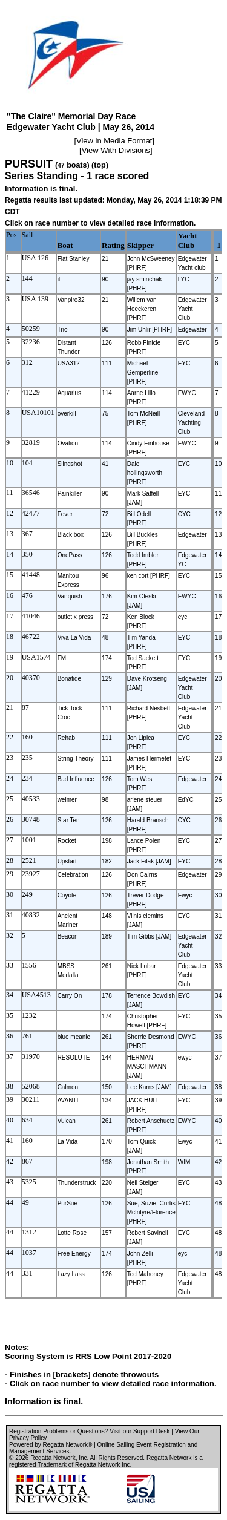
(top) (99, 165)
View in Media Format (114, 140)
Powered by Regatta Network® (50, 1444)
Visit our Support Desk (139, 1431)
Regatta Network (52, 1458)
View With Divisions (116, 150)
